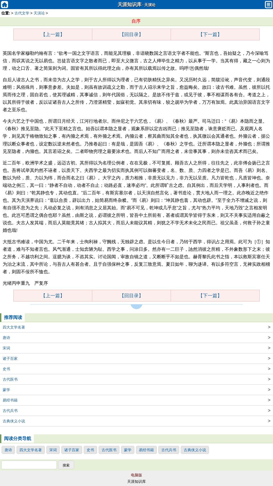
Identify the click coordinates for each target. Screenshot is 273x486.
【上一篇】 (53, 34)
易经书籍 (136, 400)
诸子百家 (136, 358)
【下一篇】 (210, 34)
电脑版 (136, 475)
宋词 (136, 348)
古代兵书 (136, 411)
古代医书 (136, 379)
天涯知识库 (130, 4)
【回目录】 (131, 34)
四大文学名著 (136, 327)
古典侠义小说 (136, 421)
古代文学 (21, 13)
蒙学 (136, 390)
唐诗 (136, 338)
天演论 (149, 5)
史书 (136, 369)
